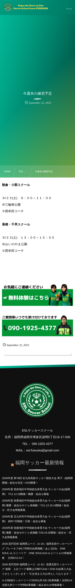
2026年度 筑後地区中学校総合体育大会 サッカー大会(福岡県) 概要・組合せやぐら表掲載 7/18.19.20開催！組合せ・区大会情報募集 (37, 532)
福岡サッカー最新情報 (39, 461)
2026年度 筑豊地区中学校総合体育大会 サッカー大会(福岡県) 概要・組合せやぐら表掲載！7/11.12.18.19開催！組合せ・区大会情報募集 (36, 505)
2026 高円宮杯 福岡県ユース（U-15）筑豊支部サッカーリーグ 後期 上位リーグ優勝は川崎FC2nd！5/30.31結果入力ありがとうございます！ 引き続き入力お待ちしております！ (37, 569)
